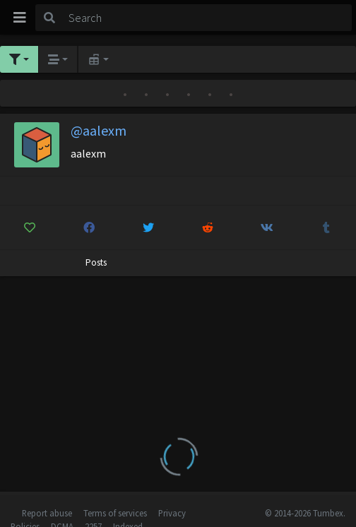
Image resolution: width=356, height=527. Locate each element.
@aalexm (98, 130)
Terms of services (115, 513)
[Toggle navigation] (19, 17)
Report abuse (47, 513)
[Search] (207, 17)
